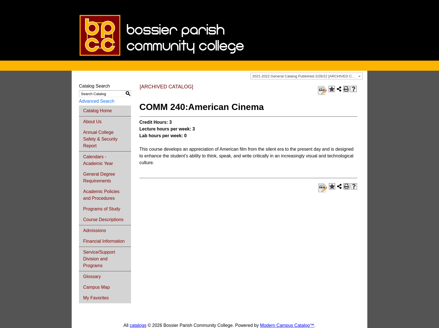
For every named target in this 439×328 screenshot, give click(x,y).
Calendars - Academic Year (98, 160)
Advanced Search (96, 101)
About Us (92, 121)
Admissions (94, 230)
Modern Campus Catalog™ (287, 325)
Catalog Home (97, 110)
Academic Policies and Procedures (101, 195)
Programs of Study (101, 209)
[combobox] (307, 76)
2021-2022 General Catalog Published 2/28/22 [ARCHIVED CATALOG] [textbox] (307, 76)
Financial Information (104, 241)
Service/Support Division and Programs (99, 259)
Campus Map (96, 287)
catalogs (138, 325)
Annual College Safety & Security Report (100, 139)
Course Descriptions (103, 219)
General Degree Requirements (99, 177)
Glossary (92, 276)
